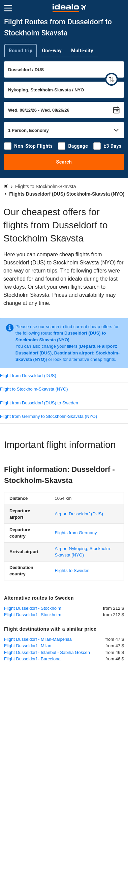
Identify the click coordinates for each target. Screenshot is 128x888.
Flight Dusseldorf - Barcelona (32, 658)
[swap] (111, 79)
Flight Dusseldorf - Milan (27, 645)
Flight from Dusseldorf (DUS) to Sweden (39, 402)
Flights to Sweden (72, 570)
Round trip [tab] (20, 50)
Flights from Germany (76, 532)
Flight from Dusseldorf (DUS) (28, 375)
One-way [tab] (52, 50)
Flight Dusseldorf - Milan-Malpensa (38, 639)
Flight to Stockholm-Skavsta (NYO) (34, 389)
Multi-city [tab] (82, 50)
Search (64, 162)
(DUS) (79, 513)
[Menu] (8, 8)
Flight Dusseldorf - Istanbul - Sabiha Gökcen (47, 652)
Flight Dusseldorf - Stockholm (32, 608)
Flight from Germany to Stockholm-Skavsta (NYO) (48, 416)
